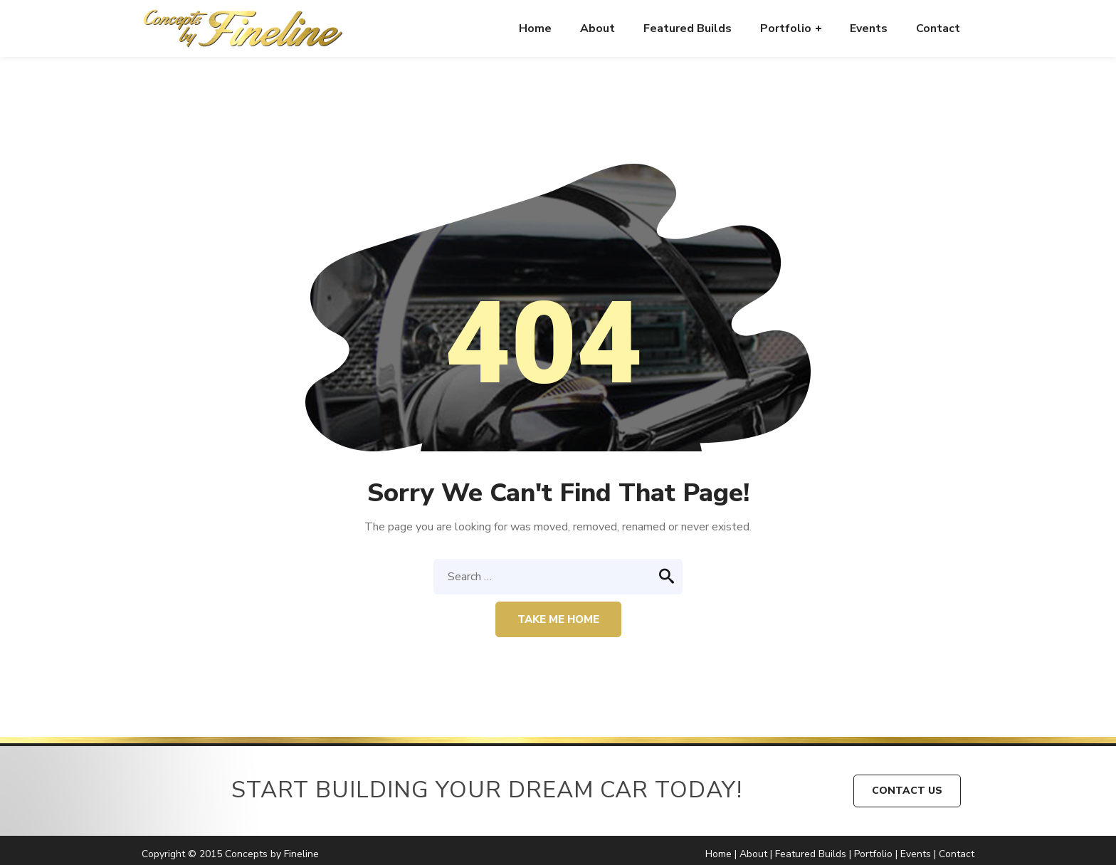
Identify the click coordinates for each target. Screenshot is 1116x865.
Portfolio (873, 854)
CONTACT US (907, 790)
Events (915, 854)
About (753, 854)
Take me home (558, 619)
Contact (956, 854)
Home (718, 854)
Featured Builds (810, 854)
